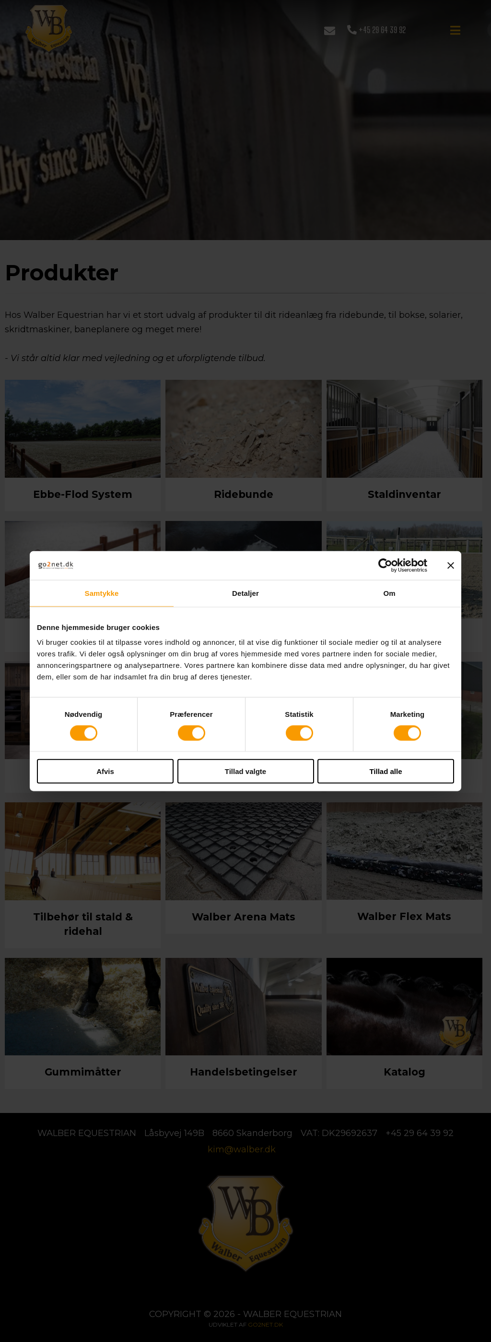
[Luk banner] (450, 565)
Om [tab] (389, 593)
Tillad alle (385, 771)
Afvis (105, 771)
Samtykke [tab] (102, 593)
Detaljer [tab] (245, 593)
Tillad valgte (245, 771)
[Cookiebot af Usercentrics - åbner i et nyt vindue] (385, 565)
